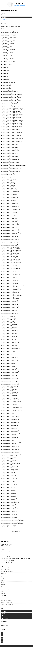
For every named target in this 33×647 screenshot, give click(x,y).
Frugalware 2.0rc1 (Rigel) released (7, 571)
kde (1, 550)
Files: (3, 21)
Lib (2, 14)
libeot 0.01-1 (3, 578)
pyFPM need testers (4, 573)
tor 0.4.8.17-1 (3, 587)
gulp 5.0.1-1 (3, 580)
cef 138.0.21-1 (3, 591)
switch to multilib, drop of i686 (6, 562)
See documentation (4, 551)
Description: (5, 19)
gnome (2, 549)
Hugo (19, 645)
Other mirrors (11, 551)
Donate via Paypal (4, 625)
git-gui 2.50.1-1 (3, 595)
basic (2, 548)
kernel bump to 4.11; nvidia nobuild (7, 560)
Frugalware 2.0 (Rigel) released (6, 567)
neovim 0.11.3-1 (4, 582)
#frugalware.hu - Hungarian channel (7, 604)
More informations (4, 605)
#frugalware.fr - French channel (6, 602)
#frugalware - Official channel (6, 600)
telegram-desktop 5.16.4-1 (6, 589)
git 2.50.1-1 (3, 593)
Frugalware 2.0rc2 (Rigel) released (7, 569)
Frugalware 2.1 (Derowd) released (7, 566)
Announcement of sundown (6, 556)
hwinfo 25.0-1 (3, 584)
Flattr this (3, 627)
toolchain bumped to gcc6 (5, 564)
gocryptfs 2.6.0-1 (4, 586)
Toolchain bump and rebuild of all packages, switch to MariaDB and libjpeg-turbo (15, 558)
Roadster (22, 645)
